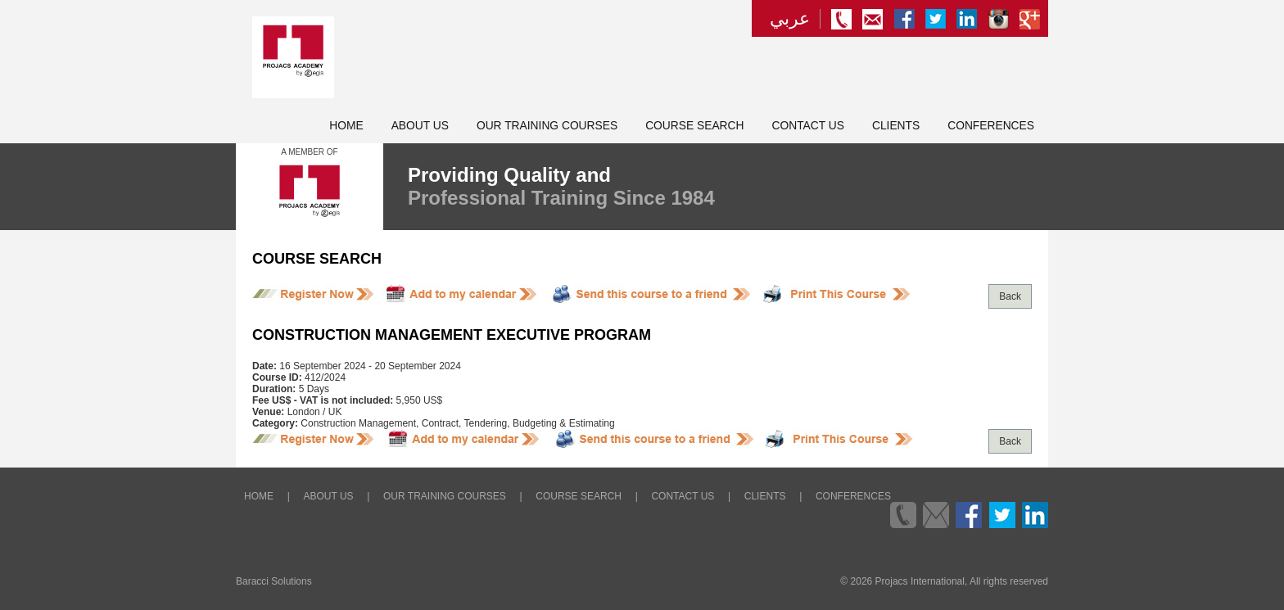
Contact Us (808, 126)
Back (1010, 296)
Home (346, 126)
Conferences (990, 126)
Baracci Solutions (274, 581)
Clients (896, 126)
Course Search (694, 126)
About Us (420, 126)
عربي (790, 19)
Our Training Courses (547, 126)
